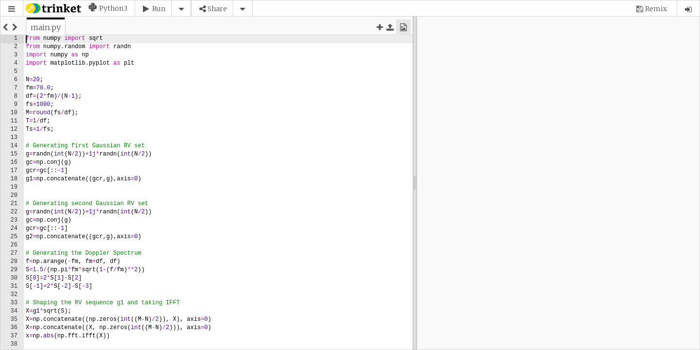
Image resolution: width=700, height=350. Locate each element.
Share (217, 8)
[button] (11, 9)
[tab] (46, 27)
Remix (656, 8)
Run (158, 8)
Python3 (113, 8)
